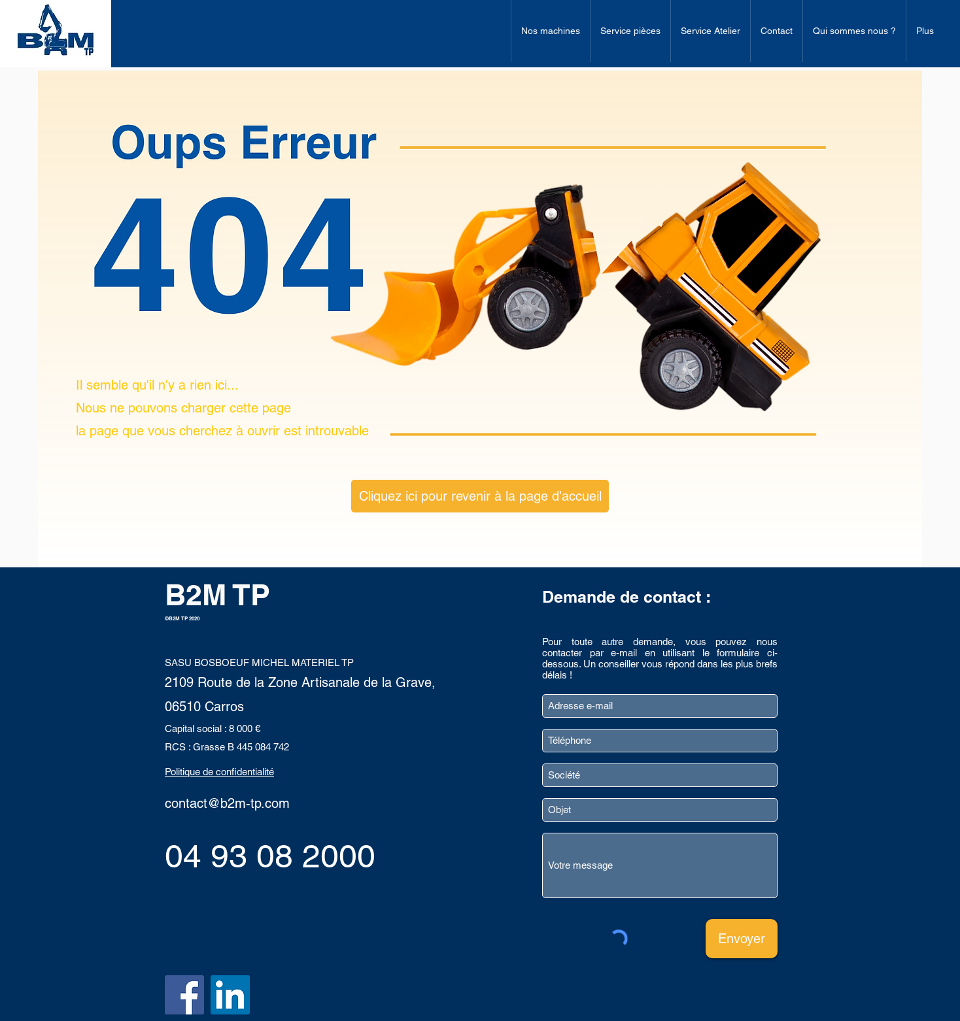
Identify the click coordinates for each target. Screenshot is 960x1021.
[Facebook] (184, 994)
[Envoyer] (742, 938)
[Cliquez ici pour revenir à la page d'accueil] (480, 496)
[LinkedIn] (230, 994)
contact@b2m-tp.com (227, 803)
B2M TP (217, 594)
